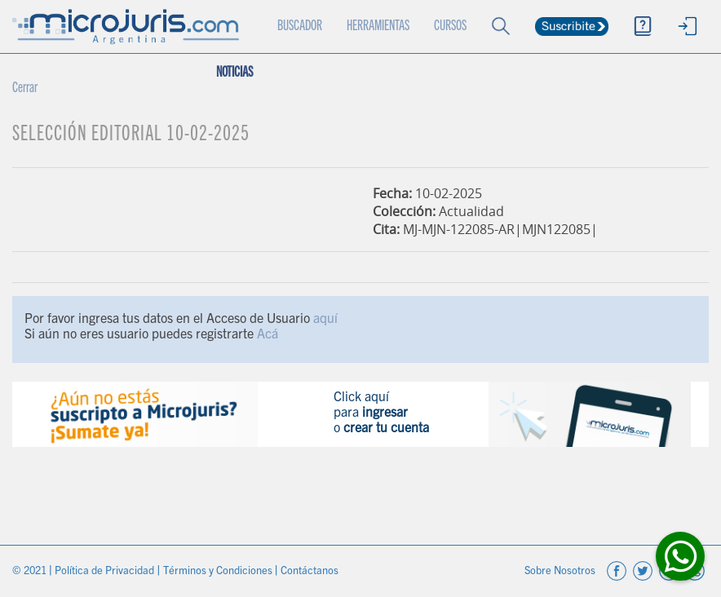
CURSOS (450, 27)
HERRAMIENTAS (378, 27)
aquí (325, 319)
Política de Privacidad (106, 572)
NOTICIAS (234, 73)
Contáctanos (309, 572)
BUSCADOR (299, 27)
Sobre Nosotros (561, 572)
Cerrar (25, 89)
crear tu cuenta (386, 429)
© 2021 (30, 572)
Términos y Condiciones (219, 572)
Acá (267, 335)
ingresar (385, 413)
